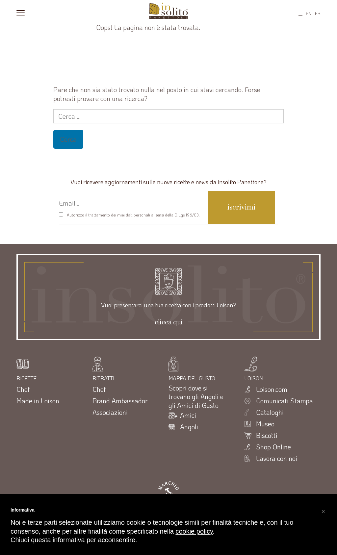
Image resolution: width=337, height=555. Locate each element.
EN (309, 13)
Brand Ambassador (120, 400)
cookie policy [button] (194, 531)
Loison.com (271, 389)
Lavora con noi (276, 458)
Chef (23, 389)
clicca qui (169, 323)
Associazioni (110, 412)
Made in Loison (37, 400)
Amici (188, 415)
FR (318, 13)
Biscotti (266, 435)
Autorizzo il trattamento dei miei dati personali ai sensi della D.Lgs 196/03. (133, 214)
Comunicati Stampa (284, 400)
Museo (265, 423)
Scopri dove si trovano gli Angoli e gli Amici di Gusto (195, 397)
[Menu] (20, 12)
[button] (323, 509)
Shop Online (273, 446)
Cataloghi (270, 412)
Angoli (189, 426)
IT (300, 13)
